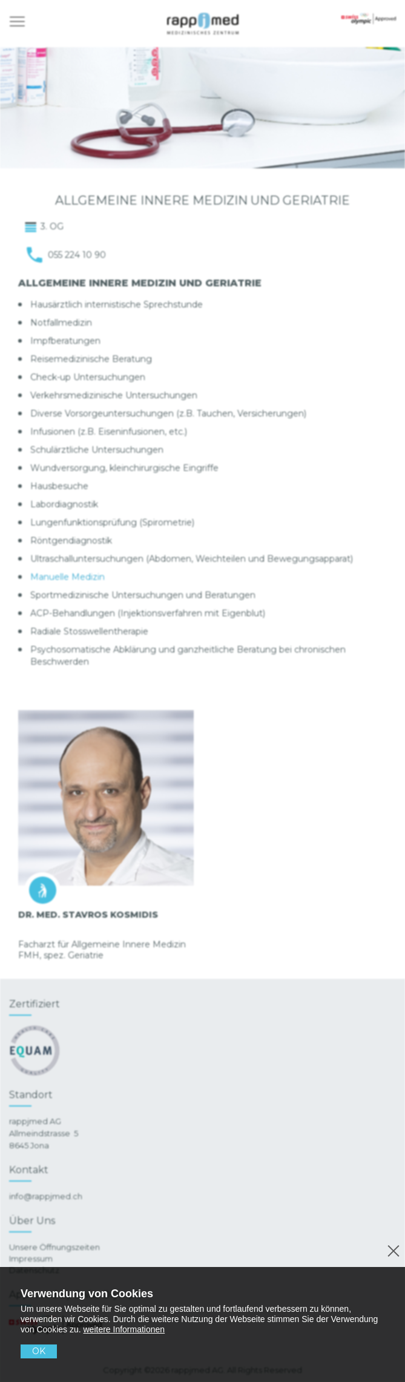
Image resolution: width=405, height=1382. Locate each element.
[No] (391, 1249)
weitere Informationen (124, 1329)
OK (38, 1351)
